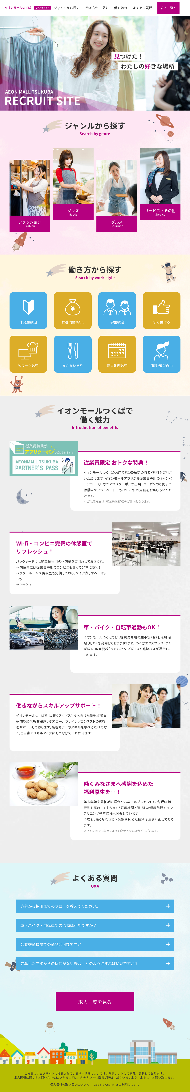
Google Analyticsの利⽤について (117, 1085)
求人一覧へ (168, 7)
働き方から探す (96, 7)
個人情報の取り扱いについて (69, 1085)
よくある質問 (142, 7)
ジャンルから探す (66, 7)
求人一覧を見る (95, 1001)
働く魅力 (120, 7)
